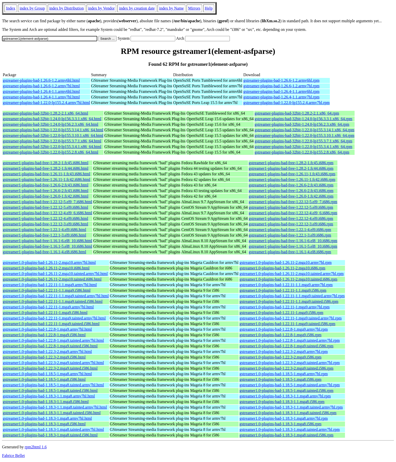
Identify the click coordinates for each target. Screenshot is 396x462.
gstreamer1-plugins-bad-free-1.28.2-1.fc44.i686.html (45, 168)
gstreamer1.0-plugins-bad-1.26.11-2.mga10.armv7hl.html (49, 262)
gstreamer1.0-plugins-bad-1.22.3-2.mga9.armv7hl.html (47, 351)
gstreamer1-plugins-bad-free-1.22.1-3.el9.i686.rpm (290, 235)
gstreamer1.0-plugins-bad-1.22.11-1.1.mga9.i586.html (46, 290)
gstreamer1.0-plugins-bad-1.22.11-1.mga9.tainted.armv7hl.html (54, 318)
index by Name (171, 8)
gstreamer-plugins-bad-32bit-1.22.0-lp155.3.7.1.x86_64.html (52, 141)
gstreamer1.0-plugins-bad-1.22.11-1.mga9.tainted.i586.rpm (287, 324)
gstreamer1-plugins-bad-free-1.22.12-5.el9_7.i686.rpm (293, 202)
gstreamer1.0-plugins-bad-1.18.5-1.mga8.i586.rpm (280, 379)
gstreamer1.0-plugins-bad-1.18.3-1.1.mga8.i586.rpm (281, 402)
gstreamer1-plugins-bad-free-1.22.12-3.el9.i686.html (45, 224)
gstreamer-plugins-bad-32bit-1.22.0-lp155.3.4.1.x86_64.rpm (303, 146)
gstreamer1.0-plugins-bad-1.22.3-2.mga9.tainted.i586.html (50, 368)
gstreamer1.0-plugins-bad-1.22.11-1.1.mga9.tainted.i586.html (53, 301)
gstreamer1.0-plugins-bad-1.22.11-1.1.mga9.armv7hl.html (50, 285)
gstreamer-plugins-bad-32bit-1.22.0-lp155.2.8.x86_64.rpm (302, 152)
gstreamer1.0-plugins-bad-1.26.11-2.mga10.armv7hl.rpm (285, 262)
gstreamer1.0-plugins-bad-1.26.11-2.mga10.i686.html (46, 268)
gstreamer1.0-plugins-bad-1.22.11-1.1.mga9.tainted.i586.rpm (288, 301)
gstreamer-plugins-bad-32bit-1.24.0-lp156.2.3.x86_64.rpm (302, 124)
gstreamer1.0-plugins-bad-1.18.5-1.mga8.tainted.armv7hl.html (53, 385)
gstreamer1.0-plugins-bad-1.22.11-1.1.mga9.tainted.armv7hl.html (56, 296)
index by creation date (137, 8)
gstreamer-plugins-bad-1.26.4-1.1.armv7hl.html (41, 97)
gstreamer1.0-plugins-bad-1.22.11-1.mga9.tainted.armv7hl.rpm (290, 318)
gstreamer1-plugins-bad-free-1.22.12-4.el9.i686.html (45, 218)
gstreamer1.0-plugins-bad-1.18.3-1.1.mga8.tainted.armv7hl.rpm (291, 407)
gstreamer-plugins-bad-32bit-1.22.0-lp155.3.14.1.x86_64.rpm (304, 130)
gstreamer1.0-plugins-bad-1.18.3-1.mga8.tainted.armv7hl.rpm (289, 429)
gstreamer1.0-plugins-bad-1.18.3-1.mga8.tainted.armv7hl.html (53, 429)
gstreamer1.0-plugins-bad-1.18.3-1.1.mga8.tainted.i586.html (52, 413)
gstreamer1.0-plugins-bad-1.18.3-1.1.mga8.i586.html (46, 402)
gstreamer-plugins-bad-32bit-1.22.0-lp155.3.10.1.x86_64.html (53, 135)
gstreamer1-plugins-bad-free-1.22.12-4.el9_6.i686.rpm (293, 213)
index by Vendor (101, 8)
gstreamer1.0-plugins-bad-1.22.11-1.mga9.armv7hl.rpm (284, 307)
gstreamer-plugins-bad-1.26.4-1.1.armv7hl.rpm (281, 97)
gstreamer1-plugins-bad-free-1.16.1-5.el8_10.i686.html (47, 246)
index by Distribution (66, 8)
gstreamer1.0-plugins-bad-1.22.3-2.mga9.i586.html (44, 357)
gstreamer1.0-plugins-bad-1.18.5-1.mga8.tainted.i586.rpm (286, 390)
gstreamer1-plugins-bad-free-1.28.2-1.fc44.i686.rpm (291, 168)
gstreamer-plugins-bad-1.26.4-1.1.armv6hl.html (41, 91)
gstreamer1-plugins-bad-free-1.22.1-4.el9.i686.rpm (290, 229)
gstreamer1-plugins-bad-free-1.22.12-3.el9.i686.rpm (291, 224)
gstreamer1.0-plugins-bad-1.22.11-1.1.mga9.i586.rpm (282, 290)
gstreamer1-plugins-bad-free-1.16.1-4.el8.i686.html (44, 252)
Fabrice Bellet (13, 455)
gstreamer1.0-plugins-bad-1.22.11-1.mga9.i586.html (45, 312)
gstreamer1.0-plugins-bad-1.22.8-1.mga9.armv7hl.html (47, 329)
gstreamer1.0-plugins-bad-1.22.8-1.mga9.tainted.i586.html (50, 346)
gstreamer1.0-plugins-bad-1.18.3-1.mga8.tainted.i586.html (50, 435)
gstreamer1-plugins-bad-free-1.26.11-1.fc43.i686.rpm (292, 174)
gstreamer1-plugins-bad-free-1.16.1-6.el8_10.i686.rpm (293, 241)
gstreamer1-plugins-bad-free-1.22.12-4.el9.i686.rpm (291, 218)
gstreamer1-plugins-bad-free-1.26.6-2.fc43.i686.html (45, 185)
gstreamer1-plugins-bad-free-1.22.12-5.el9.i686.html (45, 207)
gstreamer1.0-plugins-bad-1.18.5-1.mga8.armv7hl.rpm (283, 374)
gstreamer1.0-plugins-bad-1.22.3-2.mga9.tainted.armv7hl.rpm (289, 363)
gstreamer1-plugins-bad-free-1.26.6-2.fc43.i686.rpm (291, 185)
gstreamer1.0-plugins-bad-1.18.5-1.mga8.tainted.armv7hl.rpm (289, 385)
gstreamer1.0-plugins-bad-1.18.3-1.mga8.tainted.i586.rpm (286, 435)
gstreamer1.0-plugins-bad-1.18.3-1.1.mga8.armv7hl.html (49, 396)
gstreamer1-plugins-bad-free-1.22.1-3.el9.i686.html (44, 235)
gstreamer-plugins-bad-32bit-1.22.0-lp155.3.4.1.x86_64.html (52, 146)
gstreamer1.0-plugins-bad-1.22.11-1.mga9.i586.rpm (281, 312)
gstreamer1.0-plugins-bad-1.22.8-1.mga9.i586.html (44, 335)
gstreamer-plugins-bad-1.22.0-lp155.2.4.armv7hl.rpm (286, 102)
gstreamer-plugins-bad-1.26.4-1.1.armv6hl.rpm (281, 91)
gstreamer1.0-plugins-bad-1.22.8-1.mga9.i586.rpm (280, 335)
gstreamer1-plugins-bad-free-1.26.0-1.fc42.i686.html (45, 196)
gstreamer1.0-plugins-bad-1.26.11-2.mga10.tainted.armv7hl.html (55, 273)
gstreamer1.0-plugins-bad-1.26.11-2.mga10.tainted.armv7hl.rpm (291, 273)
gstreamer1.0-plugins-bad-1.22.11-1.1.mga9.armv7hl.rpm (286, 285)
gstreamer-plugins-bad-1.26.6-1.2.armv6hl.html (41, 80)
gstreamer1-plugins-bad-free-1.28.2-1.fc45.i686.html (45, 163)
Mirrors (194, 8)
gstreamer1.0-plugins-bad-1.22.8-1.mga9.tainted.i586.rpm (286, 346)
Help (209, 8)
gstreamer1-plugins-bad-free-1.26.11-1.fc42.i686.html (46, 179)
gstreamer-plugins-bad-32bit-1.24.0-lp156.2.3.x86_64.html (50, 124)
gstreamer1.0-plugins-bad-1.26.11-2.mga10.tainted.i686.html (52, 279)
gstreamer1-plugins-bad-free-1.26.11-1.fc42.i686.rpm (292, 179)
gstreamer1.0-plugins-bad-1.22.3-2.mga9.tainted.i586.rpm (286, 368)
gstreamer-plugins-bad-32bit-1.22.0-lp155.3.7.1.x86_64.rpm (303, 141)
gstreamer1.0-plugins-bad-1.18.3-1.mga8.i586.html (44, 424)
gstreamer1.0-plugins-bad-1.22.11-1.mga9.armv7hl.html (48, 307)
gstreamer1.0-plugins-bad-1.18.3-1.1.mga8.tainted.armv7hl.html (55, 407)
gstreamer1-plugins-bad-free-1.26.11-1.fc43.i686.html (46, 174)
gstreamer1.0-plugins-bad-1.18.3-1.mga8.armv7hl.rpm (283, 418)
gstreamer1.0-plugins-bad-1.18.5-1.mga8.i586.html (44, 379)
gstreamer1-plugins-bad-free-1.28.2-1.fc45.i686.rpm (291, 163)
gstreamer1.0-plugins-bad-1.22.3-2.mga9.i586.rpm (280, 357)
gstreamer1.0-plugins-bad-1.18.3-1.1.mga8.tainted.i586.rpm (287, 413)
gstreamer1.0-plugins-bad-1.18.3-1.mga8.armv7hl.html (47, 418)
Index (10, 8)
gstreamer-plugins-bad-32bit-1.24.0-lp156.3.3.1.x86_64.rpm (303, 119)
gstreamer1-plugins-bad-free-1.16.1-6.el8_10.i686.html (47, 241)
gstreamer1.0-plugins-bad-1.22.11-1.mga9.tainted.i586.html (51, 324)
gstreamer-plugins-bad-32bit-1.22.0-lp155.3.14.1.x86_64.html (53, 130)
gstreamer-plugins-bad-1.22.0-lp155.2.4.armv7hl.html (46, 102)
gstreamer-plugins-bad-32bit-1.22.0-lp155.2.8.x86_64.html (50, 152)
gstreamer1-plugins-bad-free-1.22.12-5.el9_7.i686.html (47, 202)
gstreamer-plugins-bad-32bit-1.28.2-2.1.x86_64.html (45, 113)
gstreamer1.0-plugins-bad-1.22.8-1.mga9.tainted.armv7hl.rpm (289, 340)
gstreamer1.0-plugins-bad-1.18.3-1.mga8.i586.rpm (280, 424)
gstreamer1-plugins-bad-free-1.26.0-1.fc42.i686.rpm (291, 196)
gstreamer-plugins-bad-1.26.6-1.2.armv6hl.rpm (281, 80)
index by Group (32, 8)
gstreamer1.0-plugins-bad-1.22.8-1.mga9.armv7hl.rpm (283, 329)
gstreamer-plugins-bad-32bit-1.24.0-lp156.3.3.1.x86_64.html (52, 119)
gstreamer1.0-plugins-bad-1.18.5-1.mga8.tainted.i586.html (50, 390)
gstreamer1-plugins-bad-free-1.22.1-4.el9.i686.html (44, 229)
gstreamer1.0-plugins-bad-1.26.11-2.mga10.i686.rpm (282, 268)
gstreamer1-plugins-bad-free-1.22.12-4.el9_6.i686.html (47, 213)
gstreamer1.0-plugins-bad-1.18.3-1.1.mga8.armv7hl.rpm (285, 396)
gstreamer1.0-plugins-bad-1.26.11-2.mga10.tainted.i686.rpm (288, 279)
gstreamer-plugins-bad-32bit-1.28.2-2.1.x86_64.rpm (297, 113)
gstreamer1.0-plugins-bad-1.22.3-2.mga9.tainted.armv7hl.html (53, 363)
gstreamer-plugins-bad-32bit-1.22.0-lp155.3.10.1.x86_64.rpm (304, 135)
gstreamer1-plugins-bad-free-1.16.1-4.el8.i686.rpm (290, 252)
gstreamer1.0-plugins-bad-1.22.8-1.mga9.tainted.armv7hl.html (53, 340)
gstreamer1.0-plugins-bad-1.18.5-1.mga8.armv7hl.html (47, 374)
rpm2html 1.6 (36, 447)
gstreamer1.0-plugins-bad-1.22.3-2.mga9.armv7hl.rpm (283, 351)
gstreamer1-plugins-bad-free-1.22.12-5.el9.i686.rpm (291, 207)
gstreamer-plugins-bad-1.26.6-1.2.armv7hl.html (41, 86)
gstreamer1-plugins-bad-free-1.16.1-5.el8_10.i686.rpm (293, 246)
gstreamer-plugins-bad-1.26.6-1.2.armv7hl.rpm (281, 86)
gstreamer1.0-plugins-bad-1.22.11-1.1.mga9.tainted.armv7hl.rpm (291, 296)
